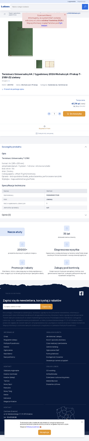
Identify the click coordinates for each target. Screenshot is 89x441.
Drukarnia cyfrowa (53, 384)
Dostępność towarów (54, 357)
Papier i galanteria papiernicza (14, 14)
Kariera (6, 347)
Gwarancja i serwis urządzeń (57, 360)
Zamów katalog (52, 347)
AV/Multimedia (51, 374)
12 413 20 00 (12, 417)
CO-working (50, 370)
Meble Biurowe (52, 381)
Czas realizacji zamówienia (56, 343)
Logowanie (71, 1)
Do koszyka (74, 113)
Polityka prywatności (32, 427)
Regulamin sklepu (10, 340)
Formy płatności (52, 354)
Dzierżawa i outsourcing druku (57, 377)
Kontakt (7, 366)
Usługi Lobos (52, 366)
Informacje (9, 332)
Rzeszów (7, 388)
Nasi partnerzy (9, 357)
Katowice (7, 398)
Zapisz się (46, 306)
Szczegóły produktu (11, 147)
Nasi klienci (8, 354)
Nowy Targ (8, 391)
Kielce (6, 394)
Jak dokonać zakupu (54, 336)
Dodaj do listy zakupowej (44, 133)
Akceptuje (44, 432)
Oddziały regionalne (11, 370)
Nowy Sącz (8, 384)
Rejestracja (81, 1)
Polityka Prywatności (11, 343)
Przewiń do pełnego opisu (13, 89)
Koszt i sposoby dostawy (56, 340)
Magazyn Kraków (10, 401)
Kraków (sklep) (9, 377)
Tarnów (7, 381)
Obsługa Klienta (53, 332)
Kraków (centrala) (10, 374)
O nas (6, 336)
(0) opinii (6, 81)
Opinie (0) (6, 215)
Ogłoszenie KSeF (52, 350)
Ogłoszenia (8, 350)
